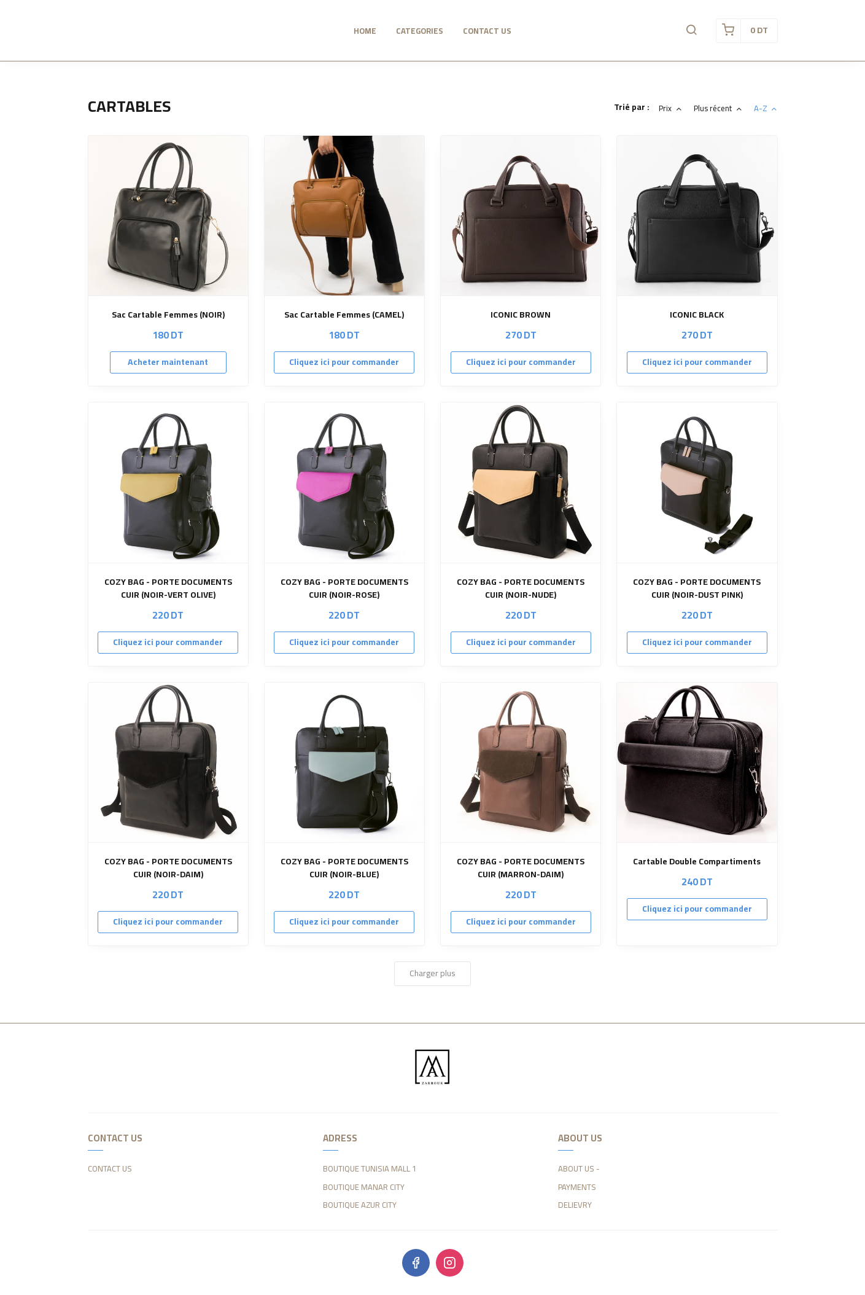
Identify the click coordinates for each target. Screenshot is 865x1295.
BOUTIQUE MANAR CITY (364, 1187)
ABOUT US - (579, 1169)
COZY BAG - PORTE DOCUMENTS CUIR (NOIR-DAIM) (168, 868)
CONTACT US (110, 1169)
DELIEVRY (575, 1205)
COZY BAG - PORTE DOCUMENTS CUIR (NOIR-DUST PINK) (697, 588)
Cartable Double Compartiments (697, 861)
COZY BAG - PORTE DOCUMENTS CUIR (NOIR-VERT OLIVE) (168, 588)
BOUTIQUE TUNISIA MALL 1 (369, 1169)
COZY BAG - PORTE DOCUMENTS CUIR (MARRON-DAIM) (520, 868)
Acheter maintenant (168, 362)
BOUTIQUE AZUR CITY (360, 1205)
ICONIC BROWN (521, 314)
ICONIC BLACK (697, 314)
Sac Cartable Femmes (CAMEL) (344, 314)
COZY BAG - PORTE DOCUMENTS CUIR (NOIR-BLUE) (344, 868)
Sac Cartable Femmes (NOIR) (168, 314)
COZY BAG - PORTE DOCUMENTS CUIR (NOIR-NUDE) (520, 588)
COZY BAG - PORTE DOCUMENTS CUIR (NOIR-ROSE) (344, 588)
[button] (691, 30)
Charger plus (432, 973)
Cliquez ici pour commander (344, 362)
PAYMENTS (577, 1187)
